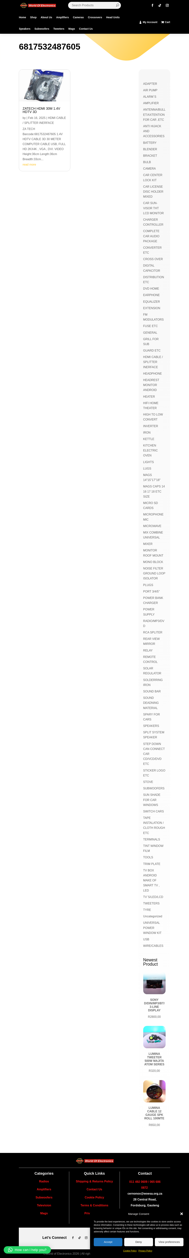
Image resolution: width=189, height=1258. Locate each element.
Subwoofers (42, 28)
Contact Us (86, 28)
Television (44, 1205)
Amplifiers (62, 17)
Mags (71, 28)
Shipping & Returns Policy (94, 1181)
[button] (181, 1214)
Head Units (113, 17)
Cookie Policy (130, 1251)
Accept (108, 1241)
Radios (44, 1181)
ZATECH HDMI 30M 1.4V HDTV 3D (41, 110)
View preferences (169, 1241)
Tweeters (58, 28)
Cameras (78, 17)
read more (29, 164)
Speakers (24, 28)
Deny (138, 1241)
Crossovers (95, 17)
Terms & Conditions (94, 1205)
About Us (46, 17)
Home (22, 17)
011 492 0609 (138, 1181)
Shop (33, 17)
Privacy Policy (145, 1251)
